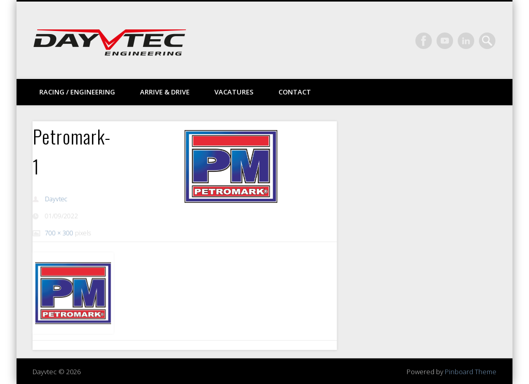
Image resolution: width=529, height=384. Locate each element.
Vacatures (234, 92)
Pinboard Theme (470, 371)
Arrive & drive (165, 92)
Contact (294, 92)
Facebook (423, 41)
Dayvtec (56, 199)
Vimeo (445, 41)
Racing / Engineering (77, 92)
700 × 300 (59, 233)
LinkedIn (466, 41)
